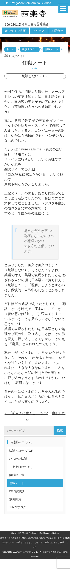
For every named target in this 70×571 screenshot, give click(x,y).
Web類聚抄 (16, 491)
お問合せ (57, 30)
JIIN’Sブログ (17, 507)
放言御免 (15, 499)
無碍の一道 (16, 475)
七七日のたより (21, 467)
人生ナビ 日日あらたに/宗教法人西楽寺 (41, 552)
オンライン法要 (15, 30)
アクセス (39, 30)
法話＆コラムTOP (21, 450)
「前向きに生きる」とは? (26, 413)
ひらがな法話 (18, 458)
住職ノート (16, 483)
